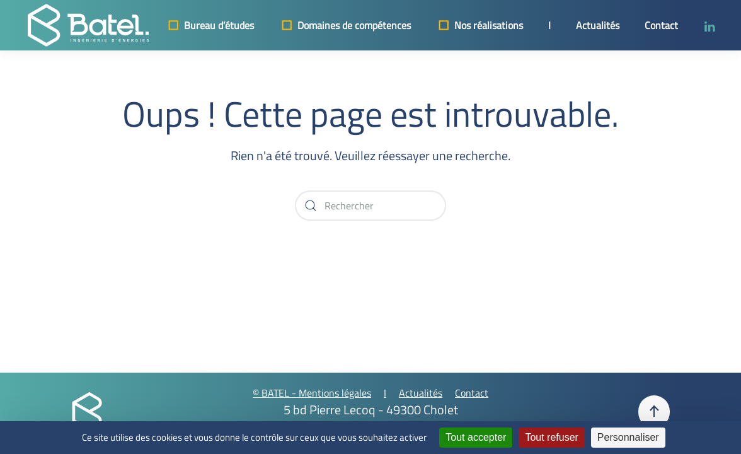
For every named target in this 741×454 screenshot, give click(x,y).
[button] (654, 411)
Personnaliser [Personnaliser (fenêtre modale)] (628, 437)
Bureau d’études (210, 25)
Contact (661, 25)
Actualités (597, 25)
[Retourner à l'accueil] (88, 25)
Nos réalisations (479, 25)
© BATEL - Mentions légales (312, 392)
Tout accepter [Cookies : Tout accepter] (475, 437)
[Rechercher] (370, 205)
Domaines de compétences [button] (345, 25)
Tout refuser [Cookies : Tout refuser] (551, 437)
